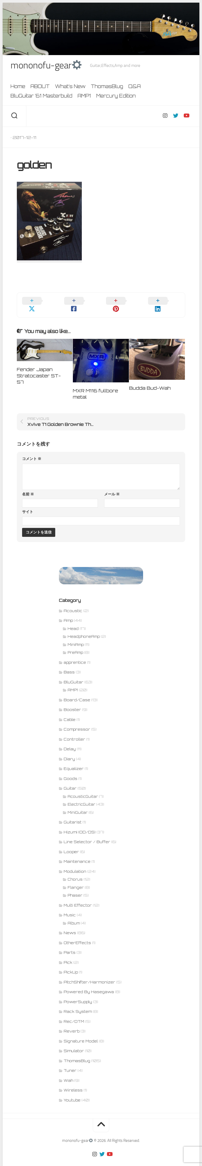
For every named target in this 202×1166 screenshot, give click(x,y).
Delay (70, 741)
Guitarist (73, 814)
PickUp (71, 964)
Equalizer (74, 761)
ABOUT (40, 86)
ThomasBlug (107, 86)
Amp (68, 613)
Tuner (70, 1063)
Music (70, 907)
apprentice (75, 654)
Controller (74, 731)
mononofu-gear (46, 65)
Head (73, 621)
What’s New (70, 86)
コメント (31, 451)
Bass (69, 664)
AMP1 (84, 95)
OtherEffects (77, 935)
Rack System (78, 1004)
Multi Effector (78, 897)
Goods (70, 771)
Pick (68, 955)
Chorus (75, 872)
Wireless (73, 1082)
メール (112, 486)
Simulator (74, 1043)
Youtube (72, 1092)
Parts (69, 945)
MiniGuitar (78, 805)
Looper (71, 844)
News (70, 925)
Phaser (75, 888)
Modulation (75, 864)
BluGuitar (73, 674)
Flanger (76, 880)
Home (18, 86)
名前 (28, 486)
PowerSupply (78, 994)
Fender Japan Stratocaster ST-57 (39, 368)
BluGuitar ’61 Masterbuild (41, 95)
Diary (69, 751)
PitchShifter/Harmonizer (89, 974)
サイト (27, 504)
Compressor (77, 721)
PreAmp (75, 645)
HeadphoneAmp (84, 629)
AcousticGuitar (83, 789)
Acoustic (73, 603)
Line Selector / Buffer (87, 834)
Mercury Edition (116, 95)
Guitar (70, 780)
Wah (68, 1073)
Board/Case (77, 692)
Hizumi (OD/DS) (79, 824)
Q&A (134, 86)
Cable (69, 712)
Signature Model (81, 1033)
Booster (72, 702)
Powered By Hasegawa (89, 984)
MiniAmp (76, 637)
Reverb (71, 1023)
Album (74, 915)
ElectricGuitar (81, 797)
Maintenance (77, 854)
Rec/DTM (74, 1014)
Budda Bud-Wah (150, 380)
